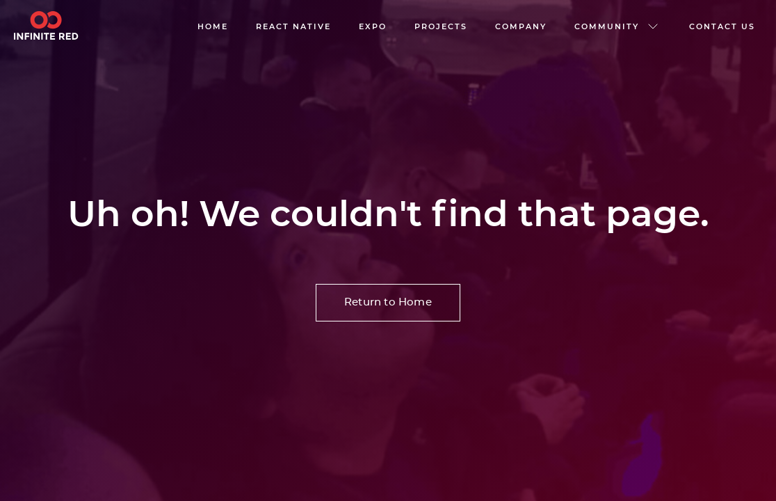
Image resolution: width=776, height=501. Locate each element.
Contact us (722, 26)
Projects (440, 26)
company (521, 26)
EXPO (373, 26)
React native (293, 26)
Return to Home (388, 302)
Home (212, 26)
